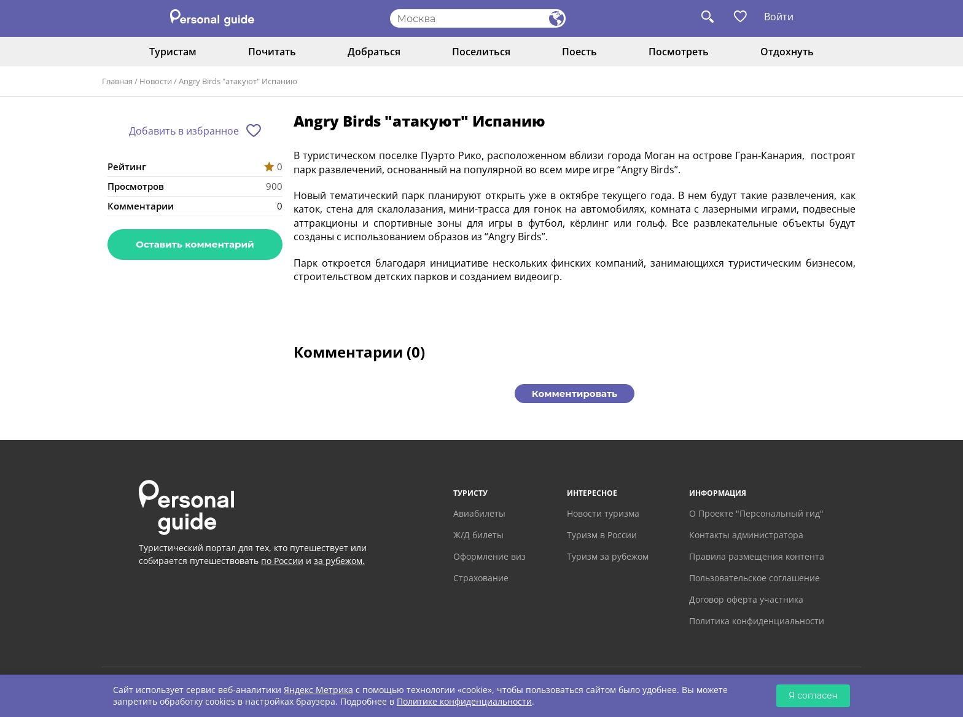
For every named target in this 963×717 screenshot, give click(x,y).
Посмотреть (679, 51)
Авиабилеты (479, 513)
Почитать (272, 51)
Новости (155, 81)
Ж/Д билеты (478, 535)
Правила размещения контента (756, 556)
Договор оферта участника (746, 599)
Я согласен (813, 695)
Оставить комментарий (195, 244)
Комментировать (574, 393)
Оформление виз (489, 556)
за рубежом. (339, 560)
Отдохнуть (787, 51)
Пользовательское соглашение (754, 578)
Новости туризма (603, 513)
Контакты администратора (746, 535)
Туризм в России (602, 535)
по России (282, 560)
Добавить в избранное (184, 131)
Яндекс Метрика (318, 689)
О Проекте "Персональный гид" (756, 513)
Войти (778, 16)
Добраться (374, 51)
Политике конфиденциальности (464, 701)
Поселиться (481, 51)
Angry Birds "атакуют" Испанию (238, 81)
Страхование (481, 578)
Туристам (173, 51)
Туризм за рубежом (608, 556)
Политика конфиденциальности (756, 621)
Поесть (579, 51)
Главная (117, 81)
